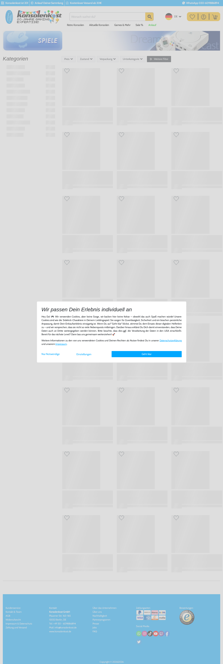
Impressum (61, 344)
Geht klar (146, 354)
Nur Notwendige (50, 354)
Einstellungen (83, 354)
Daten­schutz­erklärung (171, 340)
